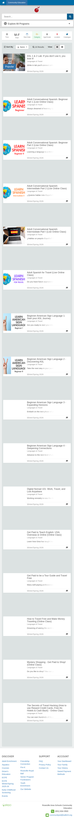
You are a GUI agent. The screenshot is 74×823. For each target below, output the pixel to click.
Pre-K (22, 767)
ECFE (4, 777)
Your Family (62, 765)
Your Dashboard (64, 761)
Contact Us (43, 768)
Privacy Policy (45, 765)
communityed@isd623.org (61, 815)
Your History (62, 768)
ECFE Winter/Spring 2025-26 (8, 784)
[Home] (3, 2)
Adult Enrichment (9, 761)
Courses (5, 768)
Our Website (25, 789)
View (50, 47)
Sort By (8, 47)
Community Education (17, 3)
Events (5, 796)
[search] (34, 17)
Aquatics (5, 765)
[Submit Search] (70, 17)
